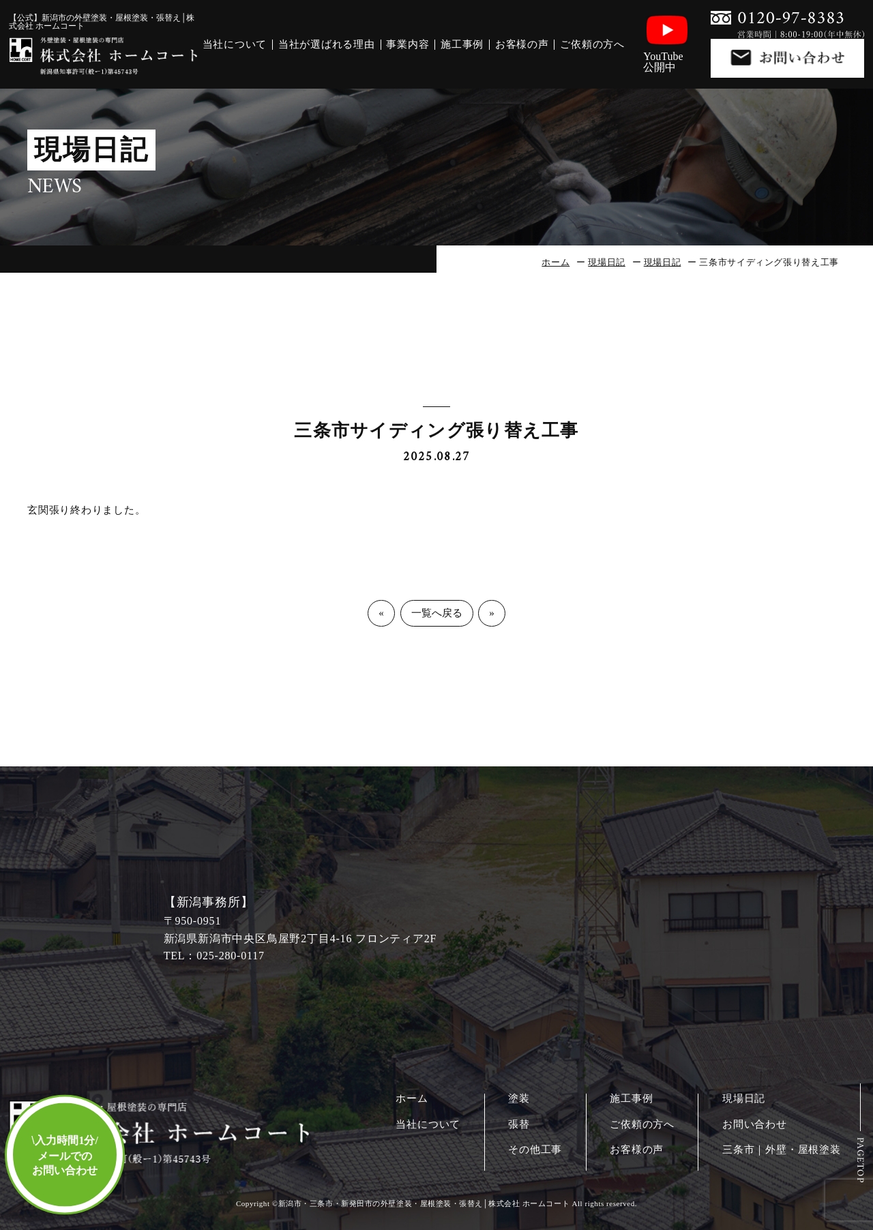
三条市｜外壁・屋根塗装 (781, 1150)
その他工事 (535, 1150)
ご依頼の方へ (592, 45)
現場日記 (606, 262)
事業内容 (407, 45)
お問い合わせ (754, 1125)
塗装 (519, 1099)
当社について (235, 45)
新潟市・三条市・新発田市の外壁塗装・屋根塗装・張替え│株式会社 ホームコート (423, 1203)
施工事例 (462, 45)
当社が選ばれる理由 (326, 45)
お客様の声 (522, 45)
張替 (519, 1125)
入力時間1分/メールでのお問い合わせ (64, 1155)
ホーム (555, 262)
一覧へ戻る (436, 613)
